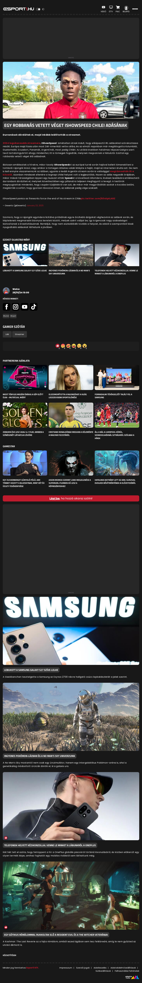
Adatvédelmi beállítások (123, 967)
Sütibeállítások (103, 970)
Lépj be (55, 498)
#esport (13, 316)
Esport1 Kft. (32, 967)
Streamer (19, 334)
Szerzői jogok (83, 967)
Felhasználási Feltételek (127, 970)
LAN (7, 334)
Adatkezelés (100, 967)
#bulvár (6, 316)
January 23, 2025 (35, 205)
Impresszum (65, 967)
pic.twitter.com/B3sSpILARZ (98, 198)
